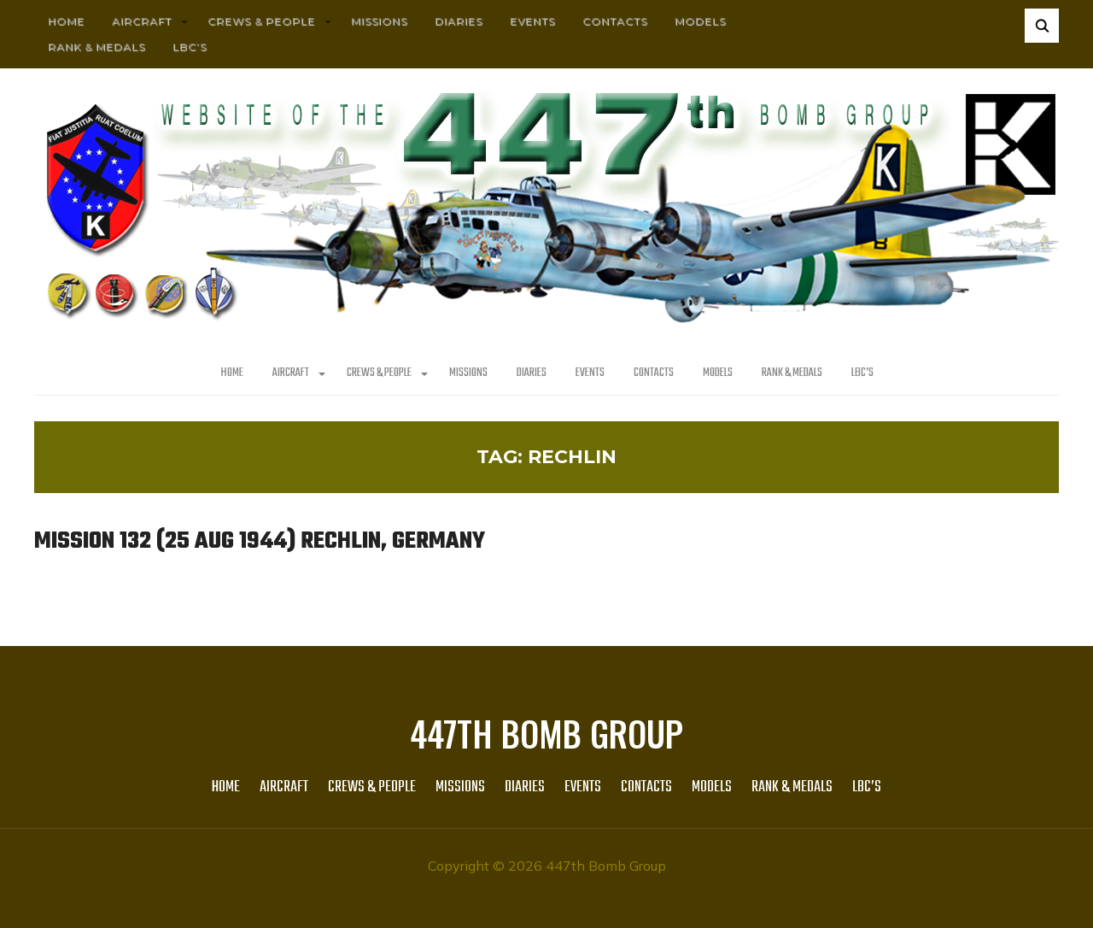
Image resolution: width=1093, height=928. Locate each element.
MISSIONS (379, 21)
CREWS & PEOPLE (261, 21)
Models (700, 21)
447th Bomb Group (546, 732)
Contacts (614, 21)
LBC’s (189, 46)
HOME (66, 21)
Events (532, 21)
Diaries (458, 21)
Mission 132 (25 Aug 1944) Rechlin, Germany (261, 541)
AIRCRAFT (142, 21)
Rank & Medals (96, 46)
